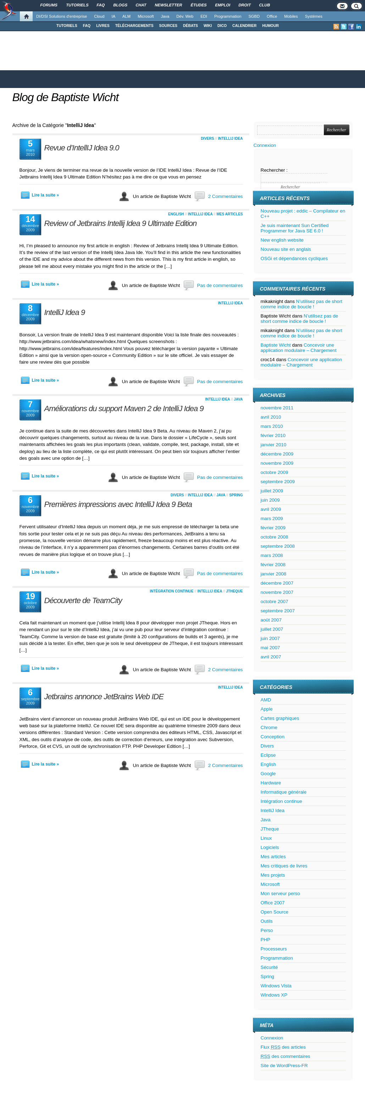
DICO (222, 26)
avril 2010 (271, 417)
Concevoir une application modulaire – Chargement (299, 347)
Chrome (269, 727)
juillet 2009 (272, 490)
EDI (203, 16)
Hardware (271, 782)
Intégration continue (171, 591)
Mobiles (291, 16)
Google (268, 773)
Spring (236, 495)
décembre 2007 (277, 583)
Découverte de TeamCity (83, 600)
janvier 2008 (274, 573)
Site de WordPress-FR (284, 1065)
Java (165, 16)
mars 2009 (272, 518)
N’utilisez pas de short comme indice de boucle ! (301, 304)
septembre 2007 (278, 610)
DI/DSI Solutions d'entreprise (61, 16)
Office (272, 16)
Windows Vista (276, 985)
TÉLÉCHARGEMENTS (134, 26)
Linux (266, 838)
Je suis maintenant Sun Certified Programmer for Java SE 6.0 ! (295, 228)
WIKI (208, 26)
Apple (267, 709)
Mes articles (229, 214)
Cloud (99, 16)
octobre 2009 (274, 472)
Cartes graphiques (280, 718)
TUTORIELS (66, 26)
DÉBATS (190, 26)
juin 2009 (270, 500)
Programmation (227, 16)
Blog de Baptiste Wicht (65, 97)
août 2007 (271, 620)
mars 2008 (272, 555)
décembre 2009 (277, 454)
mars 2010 (272, 426)
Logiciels (270, 847)
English (176, 214)
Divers (207, 138)
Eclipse (268, 755)
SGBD (254, 16)
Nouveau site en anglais (286, 249)
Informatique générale (284, 792)
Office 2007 (273, 902)
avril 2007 (271, 657)
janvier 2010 (274, 444)
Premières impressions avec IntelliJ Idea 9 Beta (118, 504)
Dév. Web (184, 16)
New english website (282, 240)
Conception (272, 736)
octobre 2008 (274, 537)
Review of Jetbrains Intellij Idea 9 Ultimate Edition (120, 223)
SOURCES (168, 26)
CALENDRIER (244, 26)
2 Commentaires (225, 196)
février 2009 (273, 527)
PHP (265, 939)
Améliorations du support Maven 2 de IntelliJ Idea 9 (124, 408)
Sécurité (269, 967)
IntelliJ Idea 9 (64, 312)
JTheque (234, 591)
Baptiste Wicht (276, 345)
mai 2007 (270, 647)
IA (114, 16)
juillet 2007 (272, 629)
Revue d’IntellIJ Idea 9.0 (81, 147)
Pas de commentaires (220, 285)
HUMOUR (270, 26)
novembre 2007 (277, 592)
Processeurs (274, 948)
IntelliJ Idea (230, 138)
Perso (267, 930)
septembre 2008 (278, 546)
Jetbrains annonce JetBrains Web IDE (104, 696)
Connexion (265, 145)
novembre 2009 (277, 463)
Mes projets (273, 875)
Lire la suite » (45, 195)
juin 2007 (270, 638)
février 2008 (273, 564)
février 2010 (273, 435)
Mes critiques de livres (284, 865)
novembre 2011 (277, 407)
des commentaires (285, 1056)
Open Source (275, 912)
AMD (266, 699)
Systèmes (313, 16)
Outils (267, 921)
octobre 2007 (274, 601)
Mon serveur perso (280, 893)
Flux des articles (283, 1047)
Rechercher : (274, 170)
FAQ (86, 26)
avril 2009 (271, 509)
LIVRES (103, 26)
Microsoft (146, 16)
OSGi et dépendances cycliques (294, 258)
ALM (126, 16)
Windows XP (274, 995)
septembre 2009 (278, 481)
